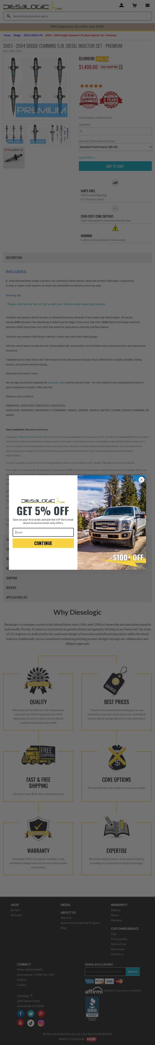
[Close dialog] (141, 480)
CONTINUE (43, 543)
